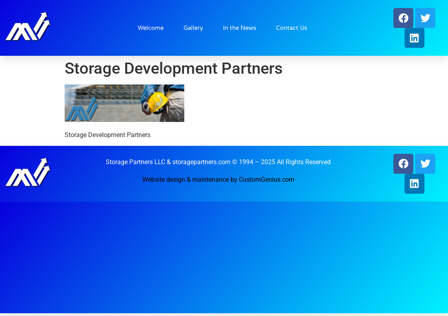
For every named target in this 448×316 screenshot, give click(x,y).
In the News (239, 27)
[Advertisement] (220, 257)
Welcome (151, 27)
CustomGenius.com (266, 179)
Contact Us (291, 27)
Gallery (193, 27)
